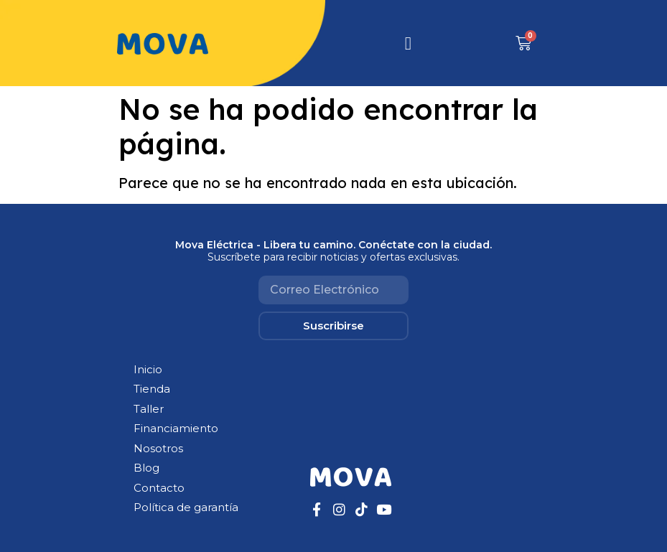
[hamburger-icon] (408, 43)
